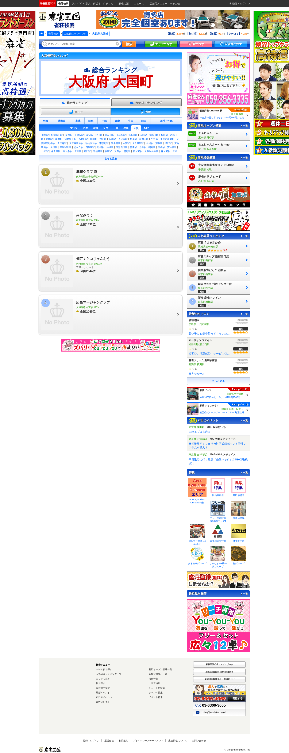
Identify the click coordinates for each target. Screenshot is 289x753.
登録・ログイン (91, 740)
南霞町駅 (104, 143)
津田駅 (168, 143)
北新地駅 (133, 135)
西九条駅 (67, 151)
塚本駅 (58, 139)
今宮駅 (126, 143)
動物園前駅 (91, 143)
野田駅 (87, 151)
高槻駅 (45, 135)
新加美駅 (144, 139)
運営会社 (109, 740)
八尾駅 (112, 139)
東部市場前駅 (167, 139)
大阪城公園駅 (151, 151)
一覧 (244, 125)
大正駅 (45, 151)
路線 (145, 112)
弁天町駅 (55, 151)
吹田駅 (99, 135)
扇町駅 (127, 151)
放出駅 (142, 147)
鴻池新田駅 (121, 147)
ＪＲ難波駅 (138, 143)
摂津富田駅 (57, 135)
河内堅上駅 (70, 139)
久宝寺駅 (123, 139)
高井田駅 (83, 139)
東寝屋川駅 (66, 147)
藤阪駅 (158, 143)
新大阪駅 (121, 135)
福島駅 (108, 151)
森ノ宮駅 (165, 151)
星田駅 (53, 147)
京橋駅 (161, 147)
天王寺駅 (62, 143)
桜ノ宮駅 (137, 151)
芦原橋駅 (172, 147)
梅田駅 (164, 135)
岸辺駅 (89, 135)
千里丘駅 (79, 135)
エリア (76, 112)
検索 (129, 44)
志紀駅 (103, 139)
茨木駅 (68, 135)
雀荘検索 (53, 33)
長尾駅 (149, 143)
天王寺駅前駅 (76, 143)
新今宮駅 (115, 143)
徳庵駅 (133, 147)
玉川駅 (77, 151)
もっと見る (110, 158)
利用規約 (123, 740)
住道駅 (110, 147)
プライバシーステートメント (148, 740)
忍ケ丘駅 (78, 147)
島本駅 (49, 139)
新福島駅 (98, 151)
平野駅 (154, 139)
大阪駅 (143, 135)
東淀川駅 (109, 135)
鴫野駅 (152, 147)
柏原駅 (93, 139)
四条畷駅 (90, 147)
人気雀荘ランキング (75, 33)
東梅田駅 (153, 135)
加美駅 (133, 139)
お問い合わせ (199, 740)
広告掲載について (177, 740)
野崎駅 (100, 147)
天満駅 (117, 151)
